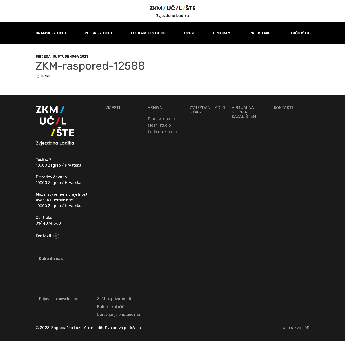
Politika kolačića (112, 306)
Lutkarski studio (162, 131)
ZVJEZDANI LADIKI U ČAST (207, 109)
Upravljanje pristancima (118, 314)
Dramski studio (161, 118)
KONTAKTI (283, 107)
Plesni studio (159, 125)
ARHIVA (155, 107)
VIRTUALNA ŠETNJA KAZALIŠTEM (244, 112)
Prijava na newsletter (58, 298)
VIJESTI (112, 107)
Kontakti (43, 236)
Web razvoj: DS (295, 327)
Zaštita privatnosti (114, 298)
